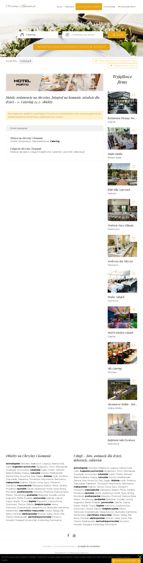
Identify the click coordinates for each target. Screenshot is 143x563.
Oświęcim (55, 482)
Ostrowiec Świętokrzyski (18, 507)
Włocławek (61, 466)
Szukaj (119, 34)
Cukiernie (56, 152)
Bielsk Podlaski (25, 498)
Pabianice (23, 479)
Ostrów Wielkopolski (16, 517)
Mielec (9, 495)
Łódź (55, 476)
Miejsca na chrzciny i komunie (26, 138)
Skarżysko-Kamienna (58, 507)
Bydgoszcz (42, 466)
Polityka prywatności (78, 552)
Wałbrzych (36, 463)
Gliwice (21, 504)
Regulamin (60, 552)
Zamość (60, 470)
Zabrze (30, 504)
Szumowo (113, 300)
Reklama (69, 7)
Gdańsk (111, 122)
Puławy (25, 473)
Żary (33, 476)
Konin (56, 514)
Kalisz (50, 514)
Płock (55, 485)
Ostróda (16, 514)
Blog (60, 7)
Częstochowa (55, 501)
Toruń (52, 466)
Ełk (62, 510)
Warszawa (113, 265)
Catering (25, 61)
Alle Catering (115, 368)
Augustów (11, 498)
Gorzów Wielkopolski (52, 473)
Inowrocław (23, 470)
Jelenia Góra (58, 463)
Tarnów (32, 482)
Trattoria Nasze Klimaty (121, 225)
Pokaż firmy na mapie (123, 65)
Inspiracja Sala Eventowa (121, 440)
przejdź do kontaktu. (89, 546)
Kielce (55, 504)
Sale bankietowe (40, 141)
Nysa (56, 488)
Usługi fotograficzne (40, 152)
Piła (62, 514)
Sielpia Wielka (115, 408)
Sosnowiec (11, 504)
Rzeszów (38, 491)
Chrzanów (11, 485)
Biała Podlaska (13, 473)
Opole (30, 488)
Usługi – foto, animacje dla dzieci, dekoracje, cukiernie (98, 457)
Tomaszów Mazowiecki (41, 479)
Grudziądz (11, 470)
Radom (47, 485)
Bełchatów (60, 479)
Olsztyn (48, 510)
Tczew (24, 501)
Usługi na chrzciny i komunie (25, 148)
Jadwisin (112, 193)
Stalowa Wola (61, 491)
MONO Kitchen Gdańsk (120, 332)
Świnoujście (56, 520)
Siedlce (63, 485)
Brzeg (63, 488)
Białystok (43, 495)
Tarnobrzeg (20, 495)
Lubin (8, 466)
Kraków (24, 482)
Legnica (46, 463)
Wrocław (112, 372)
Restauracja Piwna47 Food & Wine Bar (122, 118)
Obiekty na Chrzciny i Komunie (28, 455)
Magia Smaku (115, 154)
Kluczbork (11, 491)
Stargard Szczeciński (26, 520)
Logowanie (109, 7)
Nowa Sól (25, 476)
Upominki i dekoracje (73, 152)
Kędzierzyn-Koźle (43, 488)
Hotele (13, 141)
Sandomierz (12, 510)
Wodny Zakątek (116, 297)
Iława (8, 514)
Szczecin (56, 517)
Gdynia (58, 498)
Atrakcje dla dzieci (19, 152)
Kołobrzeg (43, 520)
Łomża (61, 495)
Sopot (9, 501)
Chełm (51, 470)
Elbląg (56, 510)
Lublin (44, 470)
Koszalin (10, 520)
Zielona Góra (12, 476)
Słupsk (16, 501)
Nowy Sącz (43, 482)
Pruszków (11, 488)
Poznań (42, 514)
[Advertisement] (57, 174)
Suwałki (53, 495)
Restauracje (24, 141)
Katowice (42, 501)
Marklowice (114, 229)
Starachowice (39, 507)
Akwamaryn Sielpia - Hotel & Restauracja (122, 404)
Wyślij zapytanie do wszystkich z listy (115, 60)
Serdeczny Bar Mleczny (120, 261)
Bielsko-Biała (114, 157)
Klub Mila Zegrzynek (119, 189)
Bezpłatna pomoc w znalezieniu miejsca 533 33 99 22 (71, 46)
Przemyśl (48, 491)
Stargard (87, 524)
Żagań (39, 476)
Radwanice (113, 443)
